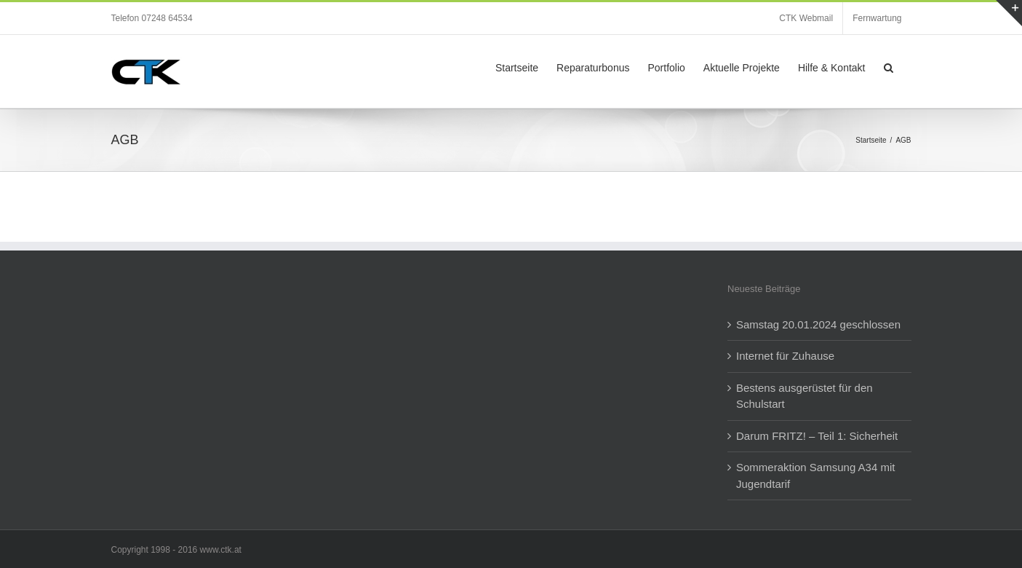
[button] (888, 66)
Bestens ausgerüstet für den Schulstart (804, 396)
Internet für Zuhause (785, 356)
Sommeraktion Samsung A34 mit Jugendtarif (815, 475)
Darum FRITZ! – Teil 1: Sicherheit (817, 436)
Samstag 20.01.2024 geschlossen (818, 324)
